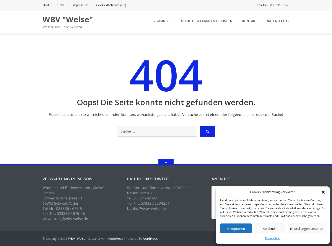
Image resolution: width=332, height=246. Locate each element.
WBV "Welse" (77, 238)
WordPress (150, 238)
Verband (161, 21)
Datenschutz (272, 238)
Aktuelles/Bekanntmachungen (207, 21)
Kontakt (249, 21)
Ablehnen (270, 228)
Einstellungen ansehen (306, 228)
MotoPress (115, 238)
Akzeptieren (236, 228)
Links (60, 5)
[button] (323, 192)
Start (45, 5)
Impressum (80, 5)
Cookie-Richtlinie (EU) (111, 5)
